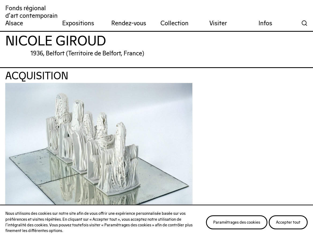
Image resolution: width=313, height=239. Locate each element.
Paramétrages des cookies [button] (236, 222)
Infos (265, 23)
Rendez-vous (128, 23)
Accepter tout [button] (288, 222)
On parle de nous (48, 189)
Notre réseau (144, 189)
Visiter (218, 23)
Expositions (78, 23)
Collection (174, 23)
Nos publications (253, 189)
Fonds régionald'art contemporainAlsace (31, 16)
